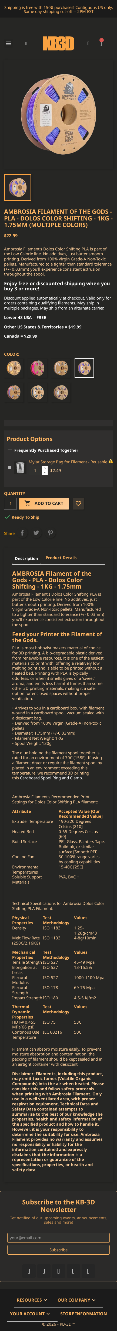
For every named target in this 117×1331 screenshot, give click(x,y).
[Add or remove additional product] (9, 467)
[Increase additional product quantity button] (45, 468)
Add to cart (43, 503)
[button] (26, 43)
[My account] (88, 43)
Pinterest (50, 532)
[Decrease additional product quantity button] (45, 472)
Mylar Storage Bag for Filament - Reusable (68, 461)
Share (22, 532)
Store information (83, 1314)
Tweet (36, 532)
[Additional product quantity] (35, 470)
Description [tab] (26, 558)
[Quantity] (10, 504)
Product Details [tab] (61, 557)
